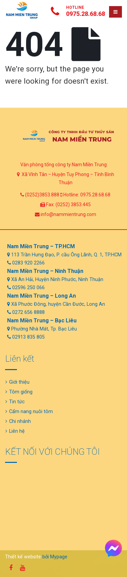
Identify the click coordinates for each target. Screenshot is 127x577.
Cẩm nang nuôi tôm (31, 411)
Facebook (11, 568)
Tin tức (17, 402)
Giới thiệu (19, 382)
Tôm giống (21, 392)
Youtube (22, 568)
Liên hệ (17, 431)
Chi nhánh (20, 421)
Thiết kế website (23, 557)
